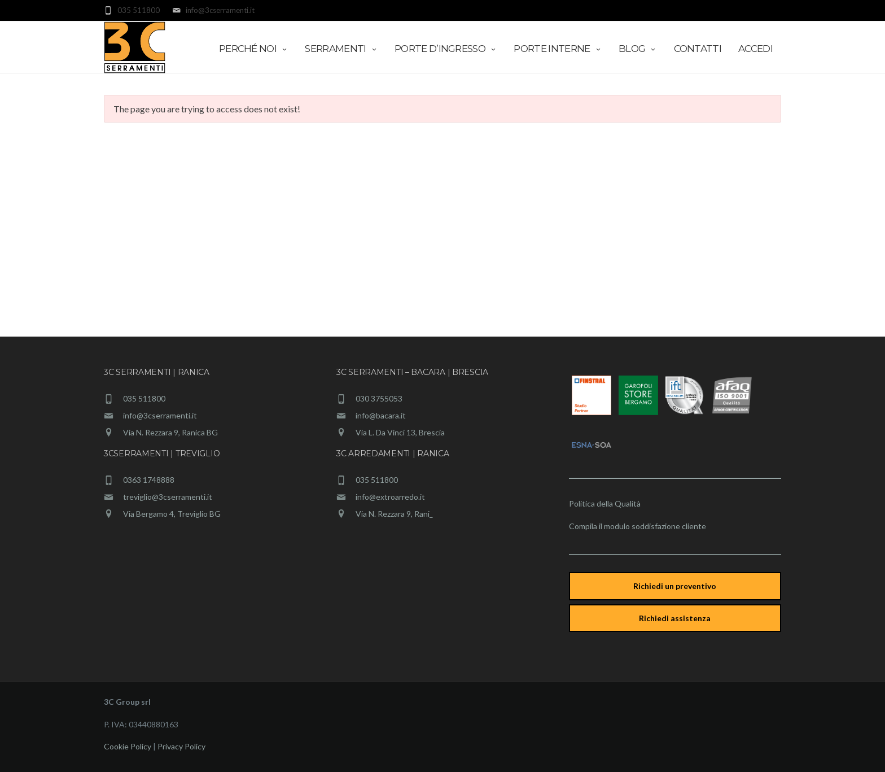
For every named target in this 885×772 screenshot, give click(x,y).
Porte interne (558, 48)
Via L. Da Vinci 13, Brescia (400, 432)
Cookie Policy (127, 746)
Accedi (755, 48)
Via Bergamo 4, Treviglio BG (172, 513)
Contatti (698, 48)
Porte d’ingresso (446, 48)
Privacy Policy (181, 746)
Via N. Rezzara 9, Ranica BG (170, 432)
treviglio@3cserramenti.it (167, 496)
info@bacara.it (381, 415)
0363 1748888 (148, 480)
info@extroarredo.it (390, 496)
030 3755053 (379, 398)
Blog (638, 48)
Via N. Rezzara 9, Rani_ (394, 513)
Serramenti (341, 48)
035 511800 (144, 398)
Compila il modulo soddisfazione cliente (637, 526)
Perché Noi (253, 48)
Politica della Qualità (605, 503)
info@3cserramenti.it (160, 415)
